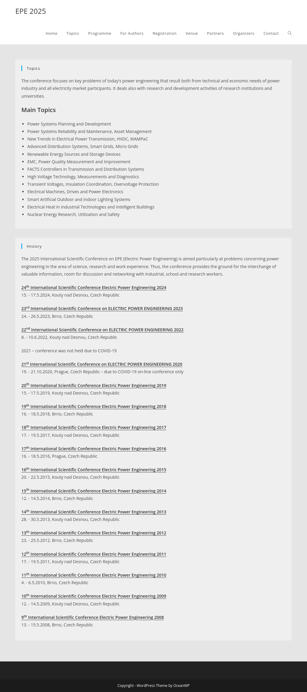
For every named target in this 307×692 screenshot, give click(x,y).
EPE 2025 (30, 11)
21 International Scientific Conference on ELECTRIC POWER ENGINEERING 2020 (101, 364)
